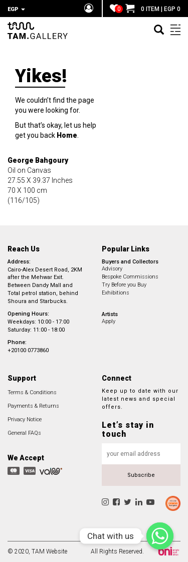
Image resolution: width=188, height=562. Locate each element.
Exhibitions (115, 293)
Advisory (112, 268)
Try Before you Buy (124, 285)
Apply (108, 321)
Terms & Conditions (32, 392)
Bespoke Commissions (130, 276)
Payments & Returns (33, 406)
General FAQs (24, 433)
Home (67, 135)
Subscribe (141, 475)
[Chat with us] (159, 535)
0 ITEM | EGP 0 (152, 9)
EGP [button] (16, 9)
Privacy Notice (25, 419)
